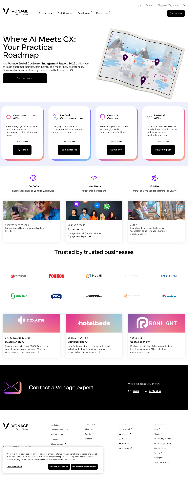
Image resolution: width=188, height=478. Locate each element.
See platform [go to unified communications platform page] (69, 149)
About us (89, 429)
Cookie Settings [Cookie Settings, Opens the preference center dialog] (14, 466)
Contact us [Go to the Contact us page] (176, 13)
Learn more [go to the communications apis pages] (22, 141)
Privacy (156, 434)
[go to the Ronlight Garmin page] (156, 336)
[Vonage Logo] (15, 12)
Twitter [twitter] (125, 439)
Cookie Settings (160, 448)
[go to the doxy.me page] (31, 336)
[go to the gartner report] (31, 219)
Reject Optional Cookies (84, 467)
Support (54, 439)
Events (88, 434)
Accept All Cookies (59, 467)
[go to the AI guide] (156, 220)
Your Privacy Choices (162, 439)
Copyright (157, 458)
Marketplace (56, 425)
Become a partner (58, 430)
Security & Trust (160, 463)
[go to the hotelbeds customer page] (94, 336)
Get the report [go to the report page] (25, 78)
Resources (102, 13)
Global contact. (57, 444)
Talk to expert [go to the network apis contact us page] (163, 149)
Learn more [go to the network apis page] (163, 141)
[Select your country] (167, 5)
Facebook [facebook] (126, 429)
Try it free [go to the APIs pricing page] (22, 149)
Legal (155, 429)
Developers (84, 13)
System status (57, 435)
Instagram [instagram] (126, 448)
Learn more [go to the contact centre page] (116, 141)
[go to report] (94, 221)
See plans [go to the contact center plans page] (116, 149)
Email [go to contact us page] (136, 391)
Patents (156, 453)
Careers (88, 439)
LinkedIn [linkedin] (125, 434)
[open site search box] (184, 5)
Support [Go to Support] (149, 5)
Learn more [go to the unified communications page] (69, 141)
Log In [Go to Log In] (138, 5)
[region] (52, 460)
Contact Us (155, 391)
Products (44, 13)
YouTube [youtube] (125, 444)
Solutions (63, 13)
